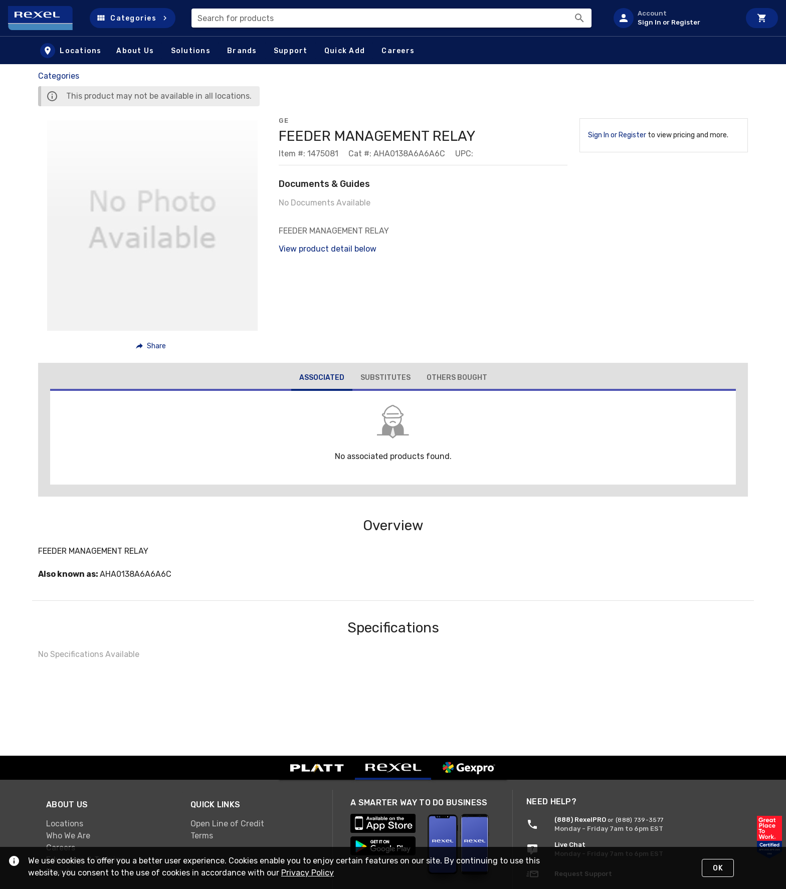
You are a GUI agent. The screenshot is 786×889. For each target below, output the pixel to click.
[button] (132, 18)
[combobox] (391, 18)
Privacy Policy (307, 872)
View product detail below (327, 249)
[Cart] (762, 18)
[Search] (579, 18)
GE (284, 120)
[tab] (321, 379)
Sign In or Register (617, 135)
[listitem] (673, 18)
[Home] (45, 18)
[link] (110, 824)
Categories (58, 76)
